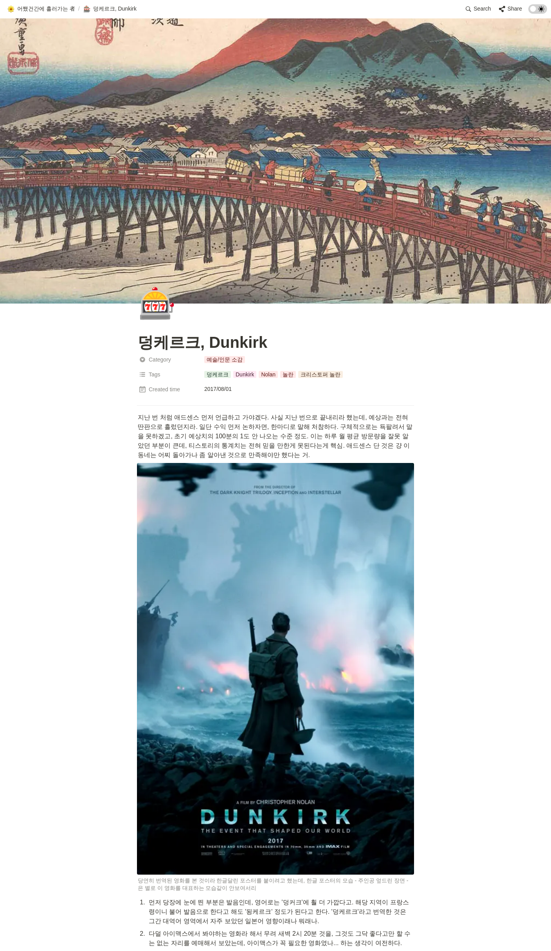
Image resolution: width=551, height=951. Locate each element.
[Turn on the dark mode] (537, 11)
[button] (41, 9)
